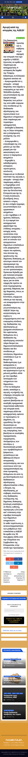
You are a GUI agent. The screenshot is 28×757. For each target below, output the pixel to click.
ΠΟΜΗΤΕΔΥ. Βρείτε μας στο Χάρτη (12, 630)
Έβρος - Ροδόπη (7, 693)
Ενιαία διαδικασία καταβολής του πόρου (12, 713)
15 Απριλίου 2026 (9, 716)
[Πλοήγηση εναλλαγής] (13, 17)
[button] (23, 17)
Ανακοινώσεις (7, 659)
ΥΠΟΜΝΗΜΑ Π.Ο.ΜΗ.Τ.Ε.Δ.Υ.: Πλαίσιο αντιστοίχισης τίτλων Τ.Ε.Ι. (14, 663)
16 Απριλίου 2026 (9, 682)
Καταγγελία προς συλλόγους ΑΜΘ (10, 696)
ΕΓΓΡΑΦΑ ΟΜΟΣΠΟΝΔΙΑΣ (16, 659)
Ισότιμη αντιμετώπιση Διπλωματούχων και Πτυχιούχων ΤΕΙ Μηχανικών (19, 576)
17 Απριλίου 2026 (9, 665)
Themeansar (21, 754)
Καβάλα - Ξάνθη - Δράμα (17, 693)
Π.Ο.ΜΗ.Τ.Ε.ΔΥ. (14, 7)
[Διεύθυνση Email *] (14, 610)
